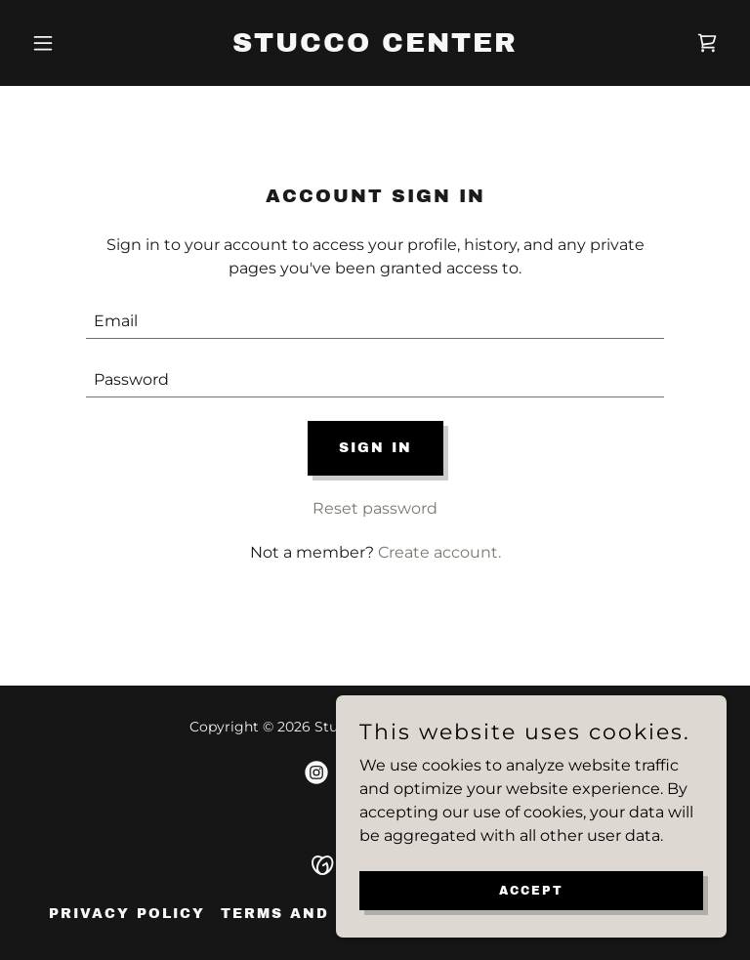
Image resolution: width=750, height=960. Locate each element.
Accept (531, 890)
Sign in (375, 447)
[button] (76, 43)
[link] (375, 46)
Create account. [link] (439, 552)
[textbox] (375, 321)
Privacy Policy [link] (127, 913)
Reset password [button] (375, 508)
